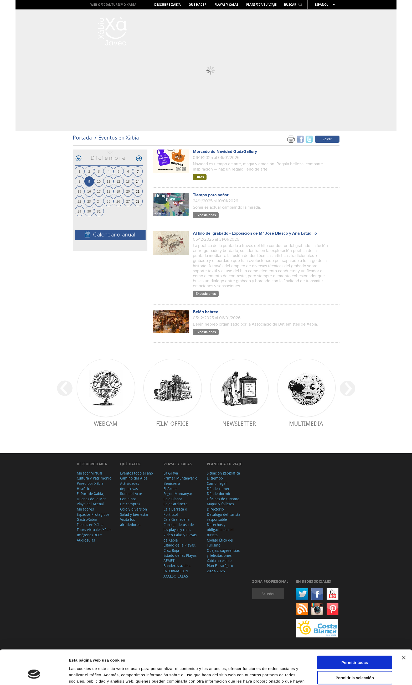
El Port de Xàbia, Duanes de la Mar (91, 496)
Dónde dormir (219, 493)
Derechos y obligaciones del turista (220, 529)
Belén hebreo (205, 312)
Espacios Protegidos (93, 514)
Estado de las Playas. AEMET (180, 558)
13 (128, 181)
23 (89, 201)
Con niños (128, 498)
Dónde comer (218, 488)
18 (108, 191)
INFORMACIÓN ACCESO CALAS (175, 573)
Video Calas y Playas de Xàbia (180, 537)
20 (128, 191)
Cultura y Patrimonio (94, 478)
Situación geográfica (223, 473)
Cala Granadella (176, 519)
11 (108, 181)
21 (138, 191)
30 (89, 211)
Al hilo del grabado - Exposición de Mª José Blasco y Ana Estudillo (255, 233)
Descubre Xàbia (167, 4)
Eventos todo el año (136, 473)
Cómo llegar (217, 483)
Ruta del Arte (131, 493)
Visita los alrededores (130, 522)
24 (99, 201)
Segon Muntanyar (177, 493)
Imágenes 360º (89, 534)
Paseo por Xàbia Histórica (90, 486)
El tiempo (215, 478)
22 (79, 201)
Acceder (268, 593)
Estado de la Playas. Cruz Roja (179, 548)
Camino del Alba (133, 478)
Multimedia (306, 423)
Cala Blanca (172, 498)
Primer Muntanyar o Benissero (180, 481)
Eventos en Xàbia (118, 137)
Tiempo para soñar (211, 195)
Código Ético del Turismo (220, 543)
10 (99, 181)
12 (118, 181)
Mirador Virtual (89, 473)
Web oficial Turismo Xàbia (113, 4)
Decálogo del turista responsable (223, 517)
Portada (82, 137)
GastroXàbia (87, 519)
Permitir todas (355, 632)
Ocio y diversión (133, 509)
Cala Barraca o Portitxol (175, 512)
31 (99, 211)
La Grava (170, 473)
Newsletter (239, 423)
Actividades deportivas (129, 486)
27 (128, 201)
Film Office (172, 423)
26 (118, 201)
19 (118, 191)
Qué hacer (198, 4)
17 (99, 191)
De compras (130, 503)
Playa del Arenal (90, 503)
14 (138, 181)
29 (79, 211)
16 (89, 191)
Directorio (215, 509)
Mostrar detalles (284, 674)
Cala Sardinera (175, 503)
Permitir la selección (355, 648)
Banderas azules (176, 565)
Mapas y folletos (220, 503)
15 (79, 191)
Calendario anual (110, 234)
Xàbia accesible (219, 560)
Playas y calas (226, 4)
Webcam (105, 423)
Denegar (355, 663)
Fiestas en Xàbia (90, 524)
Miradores (85, 509)
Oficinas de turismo (223, 498)
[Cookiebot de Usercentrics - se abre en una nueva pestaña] (34, 675)
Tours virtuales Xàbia (94, 529)
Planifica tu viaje (261, 4)
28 (138, 201)
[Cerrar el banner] (404, 628)
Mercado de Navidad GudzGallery (225, 151)
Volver (327, 139)
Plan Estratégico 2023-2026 (220, 568)
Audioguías (86, 540)
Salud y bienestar (134, 514)
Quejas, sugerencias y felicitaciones (223, 553)
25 (108, 201)
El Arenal (170, 488)
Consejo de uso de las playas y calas (178, 527)
